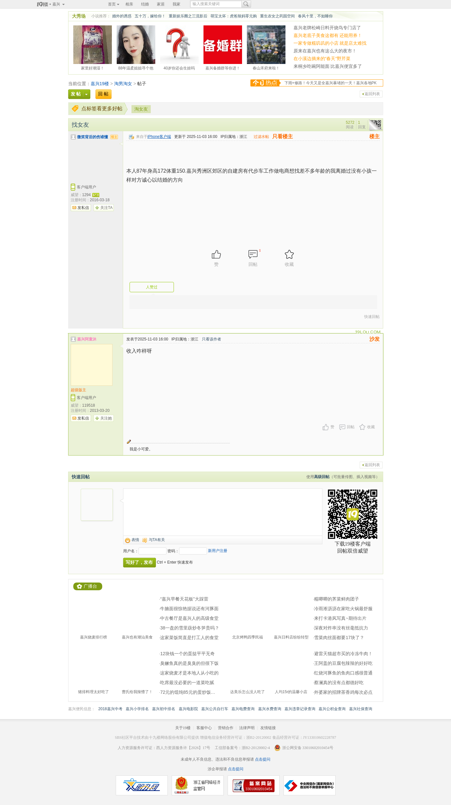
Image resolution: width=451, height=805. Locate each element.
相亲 (129, 4)
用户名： (131, 551)
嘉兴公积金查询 (332, 709)
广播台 (90, 586)
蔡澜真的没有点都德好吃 (339, 682)
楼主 (374, 136)
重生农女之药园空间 (277, 16)
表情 (135, 540)
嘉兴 (56, 4)
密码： (173, 551)
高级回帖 (321, 477)
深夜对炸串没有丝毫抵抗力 (341, 627)
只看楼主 (282, 136)
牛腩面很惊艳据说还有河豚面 (189, 608)
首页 (112, 4)
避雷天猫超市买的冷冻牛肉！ (343, 653)
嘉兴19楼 (100, 83)
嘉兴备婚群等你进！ (222, 67)
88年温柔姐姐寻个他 (135, 67)
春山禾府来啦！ (266, 67)
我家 (176, 4)
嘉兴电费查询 (243, 709)
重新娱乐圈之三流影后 (188, 16)
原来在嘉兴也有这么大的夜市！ (324, 50)
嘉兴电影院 (188, 709)
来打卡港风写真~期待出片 (340, 618)
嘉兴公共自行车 (214, 709)
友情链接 (268, 728)
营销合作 (225, 728)
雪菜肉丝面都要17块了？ (339, 637)
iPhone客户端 (159, 136)
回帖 (351, 427)
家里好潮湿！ (92, 67)
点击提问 (262, 759)
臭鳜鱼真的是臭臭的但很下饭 (189, 663)
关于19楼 (183, 728)
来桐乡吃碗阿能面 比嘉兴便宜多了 (327, 66)
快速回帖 (372, 316)
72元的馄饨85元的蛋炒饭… (187, 692)
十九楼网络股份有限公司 (170, 737)
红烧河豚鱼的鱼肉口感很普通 (343, 672)
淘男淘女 (123, 83)
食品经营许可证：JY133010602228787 (304, 737)
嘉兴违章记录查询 (299, 709)
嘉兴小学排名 (137, 709)
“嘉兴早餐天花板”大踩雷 (184, 598)
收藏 (371, 427)
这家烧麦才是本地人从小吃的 (189, 672)
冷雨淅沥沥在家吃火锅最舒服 (343, 608)
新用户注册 (217, 550)
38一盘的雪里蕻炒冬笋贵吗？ (189, 627)
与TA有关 (157, 540)
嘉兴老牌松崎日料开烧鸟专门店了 (327, 27)
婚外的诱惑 (121, 16)
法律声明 (247, 728)
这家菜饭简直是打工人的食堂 (189, 637)
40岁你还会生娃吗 (179, 67)
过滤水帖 (261, 136)
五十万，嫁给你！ (150, 16)
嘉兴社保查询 (360, 709)
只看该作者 (211, 339)
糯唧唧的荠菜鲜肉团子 (336, 598)
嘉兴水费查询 (269, 709)
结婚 (145, 4)
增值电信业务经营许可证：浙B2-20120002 (235, 737)
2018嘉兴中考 (110, 709)
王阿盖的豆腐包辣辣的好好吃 (343, 663)
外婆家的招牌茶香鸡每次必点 (343, 692)
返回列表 (372, 94)
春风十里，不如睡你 (315, 16)
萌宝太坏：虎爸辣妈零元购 (234, 16)
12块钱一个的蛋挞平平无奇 (187, 653)
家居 (161, 4)
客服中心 (204, 728)
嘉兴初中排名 (163, 709)
